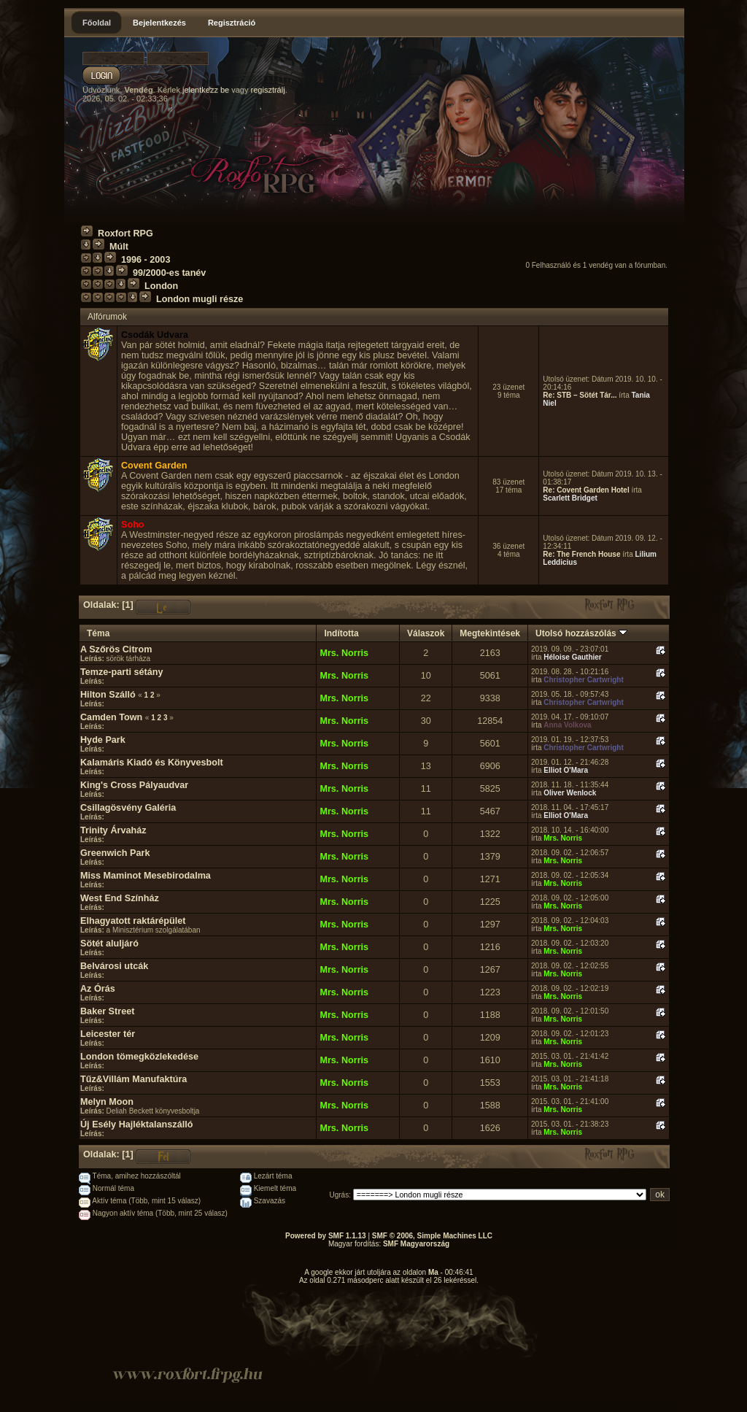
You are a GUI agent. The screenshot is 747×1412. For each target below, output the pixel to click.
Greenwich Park (115, 853)
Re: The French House (581, 554)
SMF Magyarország (416, 1244)
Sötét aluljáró (109, 943)
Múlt (118, 247)
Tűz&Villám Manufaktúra (133, 1079)
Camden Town (111, 717)
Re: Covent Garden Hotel (586, 490)
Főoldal (96, 22)
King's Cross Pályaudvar (134, 785)
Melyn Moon (106, 1102)
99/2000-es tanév (169, 273)
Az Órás (97, 989)
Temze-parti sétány (121, 672)
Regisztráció (231, 22)
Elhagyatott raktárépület (133, 921)
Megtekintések (490, 633)
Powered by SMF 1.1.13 (325, 1236)
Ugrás (339, 1195)
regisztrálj (268, 89)
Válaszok (425, 633)
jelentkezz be (205, 89)
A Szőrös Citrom (116, 649)
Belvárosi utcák (114, 966)
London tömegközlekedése (139, 1057)
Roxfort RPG (125, 233)
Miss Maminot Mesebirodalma (145, 876)
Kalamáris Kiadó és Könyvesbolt (151, 762)
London (161, 286)
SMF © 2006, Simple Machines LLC (432, 1236)
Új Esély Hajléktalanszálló (136, 1124)
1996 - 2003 (145, 260)
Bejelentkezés (159, 22)
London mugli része (199, 299)
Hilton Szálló (108, 695)
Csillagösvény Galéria (128, 808)
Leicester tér (107, 1034)
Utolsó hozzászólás (581, 633)
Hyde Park (102, 740)
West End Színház (119, 898)
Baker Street (107, 1011)
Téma (98, 633)
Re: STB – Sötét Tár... (579, 395)
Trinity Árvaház (113, 830)
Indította (341, 633)
